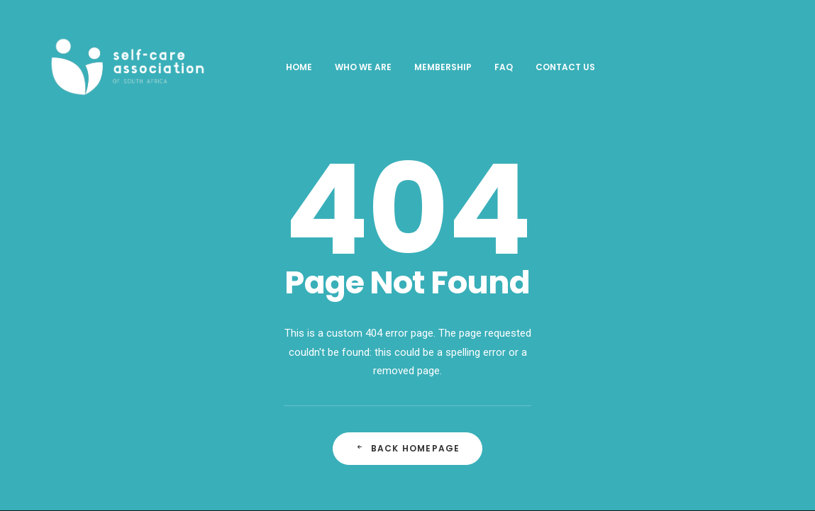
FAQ (481, 67)
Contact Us (542, 67)
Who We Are (340, 67)
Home (276, 67)
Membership (420, 67)
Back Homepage (407, 448)
